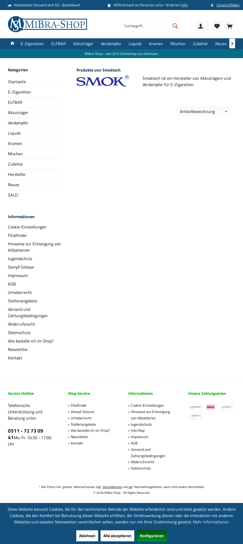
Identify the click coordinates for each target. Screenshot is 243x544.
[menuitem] (229, 26)
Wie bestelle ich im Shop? (31, 341)
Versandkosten (112, 486)
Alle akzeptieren (117, 536)
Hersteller (17, 174)
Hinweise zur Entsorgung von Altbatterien (34, 247)
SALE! (13, 195)
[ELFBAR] (58, 43)
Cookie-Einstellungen (27, 227)
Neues (13, 184)
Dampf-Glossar (21, 267)
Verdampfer (18, 123)
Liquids (14, 133)
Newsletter (18, 349)
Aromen (15, 143)
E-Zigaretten (19, 92)
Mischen (15, 154)
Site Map (138, 430)
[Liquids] (135, 43)
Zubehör (15, 164)
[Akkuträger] (83, 43)
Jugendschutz (20, 258)
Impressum (18, 275)
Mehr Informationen (211, 522)
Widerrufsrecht (21, 324)
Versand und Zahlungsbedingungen (28, 312)
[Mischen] (178, 43)
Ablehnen (87, 536)
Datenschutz (19, 332)
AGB (12, 284)
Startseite (17, 81)
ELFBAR (15, 102)
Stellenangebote (22, 301)
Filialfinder (17, 235)
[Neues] (221, 43)
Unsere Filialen (228, 5)
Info (185, 5)
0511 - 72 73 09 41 (25, 434)
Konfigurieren (152, 536)
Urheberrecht (20, 292)
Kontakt (15, 358)
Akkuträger (18, 112)
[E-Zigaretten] (32, 43)
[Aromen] (156, 43)
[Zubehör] (200, 43)
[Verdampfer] (111, 43)
